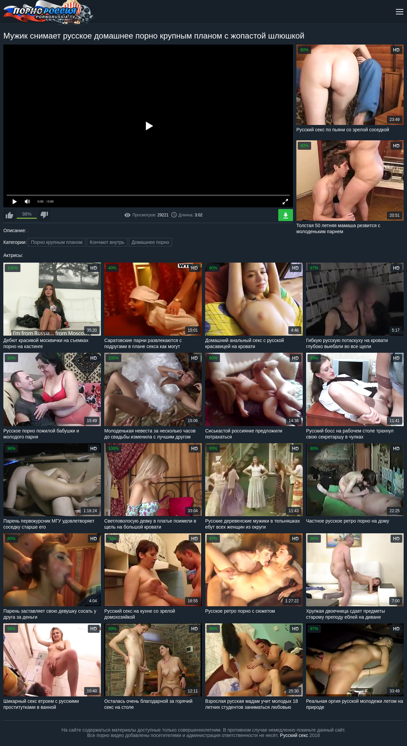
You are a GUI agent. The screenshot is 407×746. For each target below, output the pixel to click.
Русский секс (294, 735)
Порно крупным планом (56, 242)
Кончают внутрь (107, 242)
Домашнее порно (150, 242)
